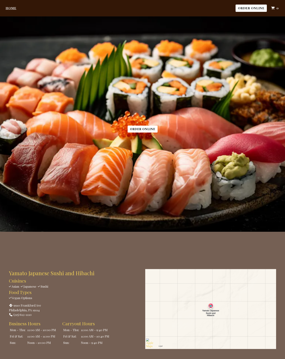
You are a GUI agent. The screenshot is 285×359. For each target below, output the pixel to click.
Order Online (251, 8)
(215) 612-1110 (20, 315)
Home (11, 8)
